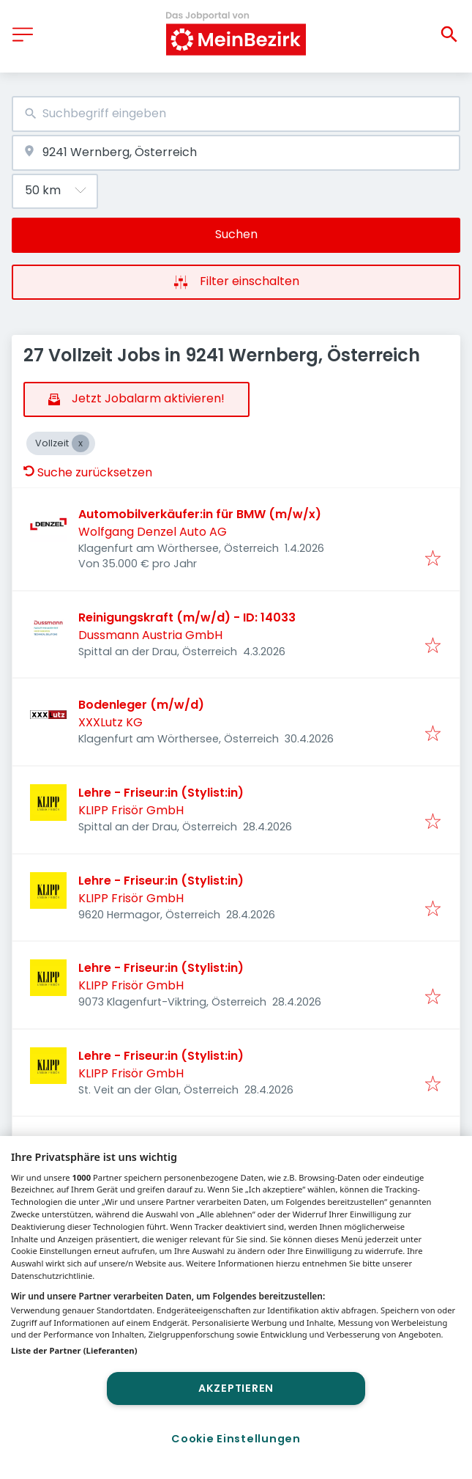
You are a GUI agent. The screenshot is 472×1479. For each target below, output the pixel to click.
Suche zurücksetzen (87, 472)
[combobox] (236, 114)
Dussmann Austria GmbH (150, 635)
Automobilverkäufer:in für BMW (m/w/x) (199, 514)
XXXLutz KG (110, 722)
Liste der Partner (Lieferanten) (74, 1350)
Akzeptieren (236, 1388)
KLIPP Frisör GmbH (131, 810)
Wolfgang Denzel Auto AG (152, 531)
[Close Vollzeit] (80, 443)
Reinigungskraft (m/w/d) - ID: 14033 (187, 617)
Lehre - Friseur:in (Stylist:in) (161, 792)
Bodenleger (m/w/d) (141, 704)
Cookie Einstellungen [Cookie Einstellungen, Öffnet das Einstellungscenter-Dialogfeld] (235, 1438)
